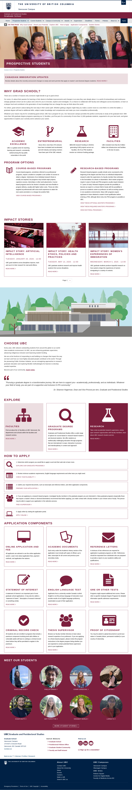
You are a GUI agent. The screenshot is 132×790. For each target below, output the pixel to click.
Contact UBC (61, 766)
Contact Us (8, 749)
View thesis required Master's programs (97, 206)
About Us (114, 21)
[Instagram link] (80, 743)
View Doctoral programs (90, 210)
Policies (105, 21)
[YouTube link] (91, 743)
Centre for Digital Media (101, 776)
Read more (102, 81)
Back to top (9, 756)
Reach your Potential (41, 25)
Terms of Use (24, 786)
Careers (59, 775)
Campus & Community (53, 21)
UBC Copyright (34, 786)
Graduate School (8, 70)
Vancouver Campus (100, 766)
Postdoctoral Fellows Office (59, 744)
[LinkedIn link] (85, 743)
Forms (97, 21)
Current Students (36, 21)
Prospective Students (19, 21)
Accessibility (44, 786)
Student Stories (94, 25)
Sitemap (18, 756)
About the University (64, 768)
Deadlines (88, 21)
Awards (67, 21)
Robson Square (98, 773)
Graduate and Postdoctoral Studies (66, 734)
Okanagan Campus (100, 768)
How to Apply (64, 25)
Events (59, 772)
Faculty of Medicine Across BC (103, 778)
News (59, 770)
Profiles (24, 756)
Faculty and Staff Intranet (58, 750)
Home (8, 21)
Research (31, 756)
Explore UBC (54, 25)
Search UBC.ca (62, 779)
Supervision (78, 21)
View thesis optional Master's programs (97, 203)
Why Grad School (26, 25)
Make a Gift (61, 777)
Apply (124, 21)
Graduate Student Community (59, 747)
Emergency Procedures (11, 786)
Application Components (79, 25)
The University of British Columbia (8, 6)
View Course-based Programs (28, 195)
